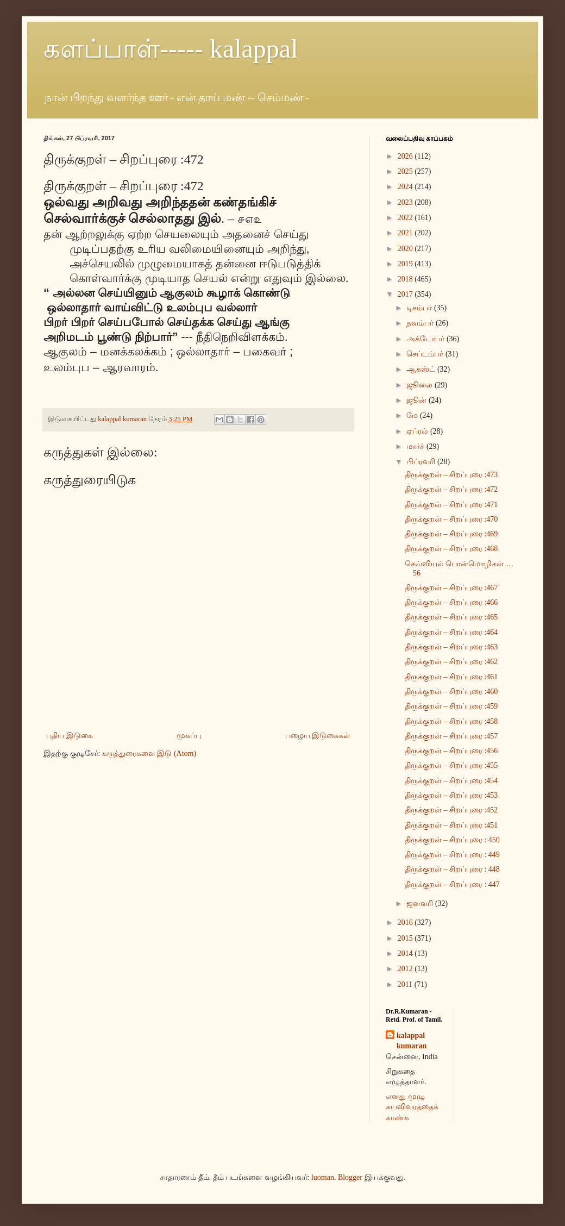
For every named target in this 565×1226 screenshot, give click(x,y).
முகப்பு (189, 735)
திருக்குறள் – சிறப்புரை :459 (451, 706)
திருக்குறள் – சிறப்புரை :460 (451, 691)
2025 (406, 171)
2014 (406, 953)
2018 (406, 279)
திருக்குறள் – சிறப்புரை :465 (451, 617)
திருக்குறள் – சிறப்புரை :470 (451, 519)
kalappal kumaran (411, 1040)
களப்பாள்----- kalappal (170, 48)
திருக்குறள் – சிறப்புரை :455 (451, 765)
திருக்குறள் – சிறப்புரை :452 (451, 810)
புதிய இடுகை (69, 735)
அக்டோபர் (426, 339)
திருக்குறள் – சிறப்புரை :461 (451, 677)
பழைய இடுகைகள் (318, 735)
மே (413, 415)
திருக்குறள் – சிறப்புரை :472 (451, 489)
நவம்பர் (421, 323)
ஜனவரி (420, 903)
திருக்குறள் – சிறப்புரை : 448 (452, 869)
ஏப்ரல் (418, 431)
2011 (406, 984)
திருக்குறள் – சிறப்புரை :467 (451, 588)
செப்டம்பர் (425, 354)
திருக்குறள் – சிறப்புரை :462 (451, 662)
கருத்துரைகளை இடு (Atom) (149, 753)
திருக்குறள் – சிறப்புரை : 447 (452, 884)
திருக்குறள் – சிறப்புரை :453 (451, 795)
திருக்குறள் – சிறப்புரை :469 (451, 534)
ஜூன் (417, 400)
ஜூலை (420, 385)
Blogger (350, 1177)
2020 (406, 249)
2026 (406, 156)
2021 (406, 233)
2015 (406, 938)
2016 (406, 922)
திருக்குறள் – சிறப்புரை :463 (451, 647)
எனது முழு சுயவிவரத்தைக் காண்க (412, 1107)
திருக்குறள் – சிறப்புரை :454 (451, 781)
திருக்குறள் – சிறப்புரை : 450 (452, 840)
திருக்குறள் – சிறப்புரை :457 (451, 736)
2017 (406, 294)
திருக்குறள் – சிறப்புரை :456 (451, 751)
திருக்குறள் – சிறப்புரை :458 (451, 721)
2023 (406, 202)
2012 (406, 969)
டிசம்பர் (420, 308)
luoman (322, 1177)
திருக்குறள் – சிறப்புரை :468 (451, 549)
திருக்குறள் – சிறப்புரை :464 (451, 632)
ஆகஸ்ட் (421, 369)
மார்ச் (416, 446)
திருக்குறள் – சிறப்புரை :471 (451, 505)
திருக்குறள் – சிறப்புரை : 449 (452, 854)
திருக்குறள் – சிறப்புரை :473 (451, 475)
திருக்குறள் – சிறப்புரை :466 (451, 602)
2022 (406, 218)
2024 (406, 187)
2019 (406, 264)
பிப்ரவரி (421, 462)
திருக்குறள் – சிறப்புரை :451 (451, 825)
